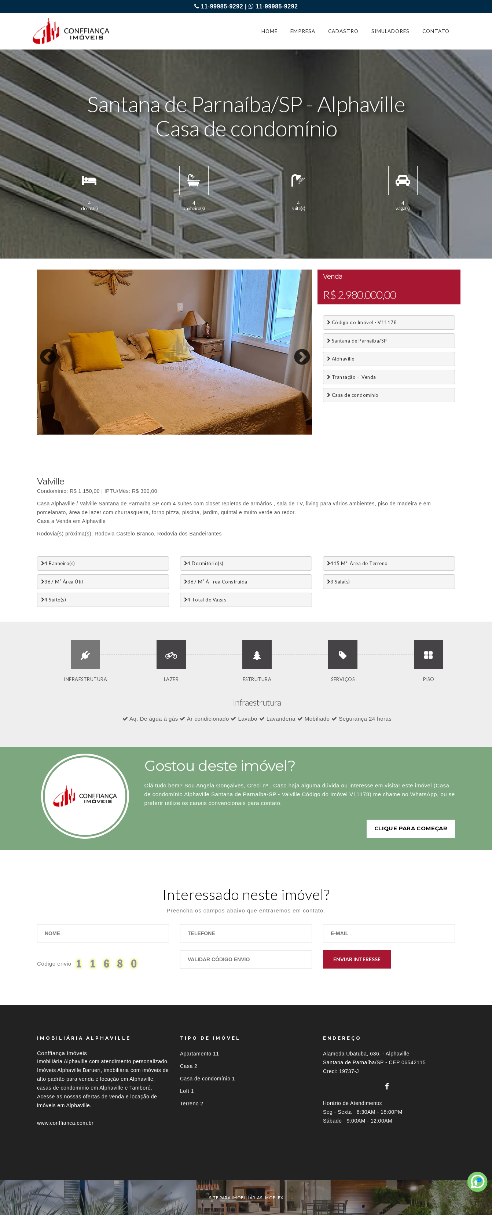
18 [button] (229, 432)
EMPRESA (302, 31)
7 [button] (108, 432)
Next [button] (296, 352)
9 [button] (130, 432)
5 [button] (86, 432)
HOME (269, 31)
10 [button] (141, 432)
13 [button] (174, 432)
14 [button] (185, 432)
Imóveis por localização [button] (67, 1166)
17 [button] (218, 432)
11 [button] (152, 432)
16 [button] (207, 432)
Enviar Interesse (357, 959)
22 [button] (273, 432)
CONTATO (435, 31)
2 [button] (53, 432)
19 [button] (240, 432)
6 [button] (97, 432)
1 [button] (42, 432)
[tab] (246, 1166)
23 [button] (284, 432)
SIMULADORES (390, 31)
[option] (174, 352)
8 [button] (119, 432)
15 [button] (196, 432)
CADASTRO (343, 31)
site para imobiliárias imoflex (246, 1197)
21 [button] (262, 432)
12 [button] (163, 432)
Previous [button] (42, 352)
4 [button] (75, 432)
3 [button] (64, 432)
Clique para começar (410, 828)
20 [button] (251, 432)
